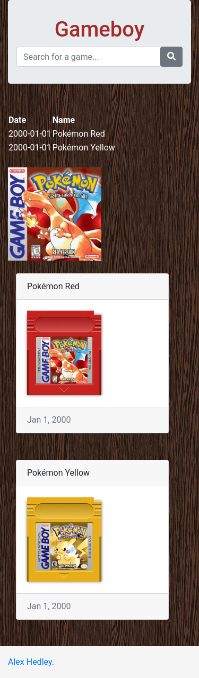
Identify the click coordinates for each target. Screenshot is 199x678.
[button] (15, 214)
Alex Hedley (30, 662)
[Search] (88, 57)
